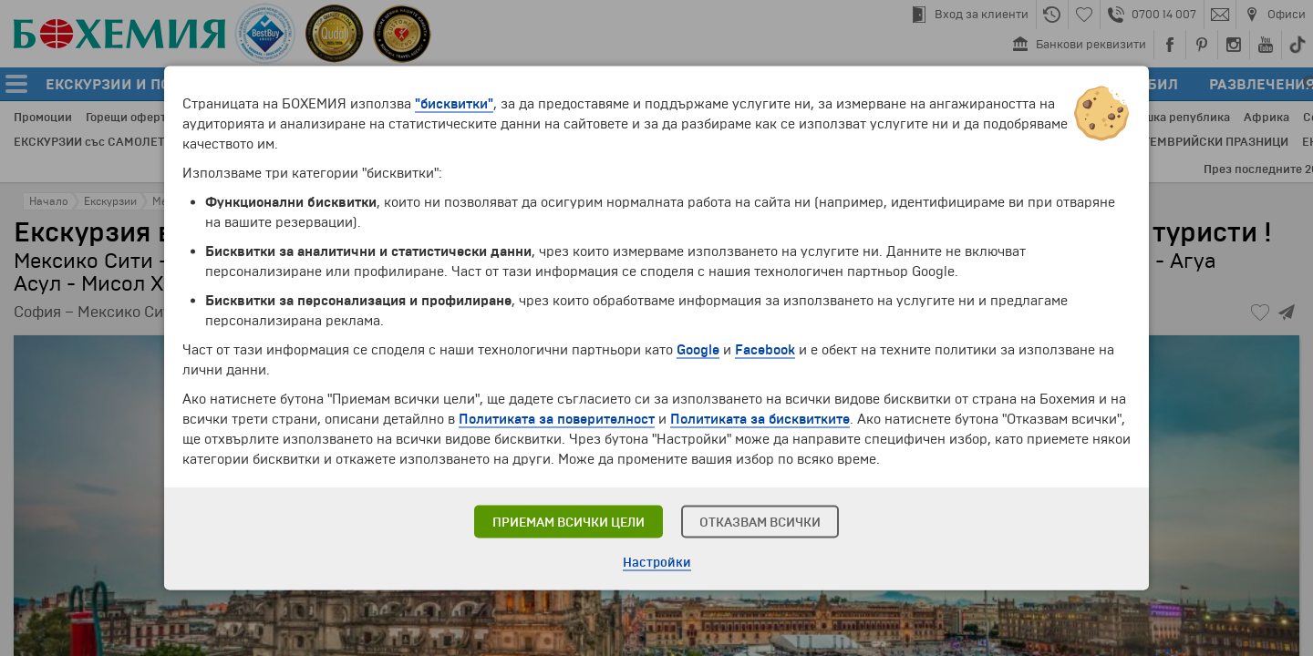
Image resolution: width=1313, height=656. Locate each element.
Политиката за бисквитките (760, 419)
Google (698, 350)
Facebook (765, 350)
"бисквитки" (454, 104)
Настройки (657, 562)
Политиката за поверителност (557, 419)
